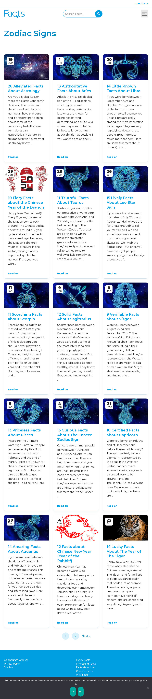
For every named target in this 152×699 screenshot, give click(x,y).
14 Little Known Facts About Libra (123, 88)
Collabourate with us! (16, 659)
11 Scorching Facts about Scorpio (25, 316)
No (80, 691)
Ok (73, 691)
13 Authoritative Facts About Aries (74, 88)
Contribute (141, 3)
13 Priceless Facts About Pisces (24, 432)
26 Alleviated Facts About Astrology (26, 88)
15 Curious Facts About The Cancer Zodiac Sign (74, 435)
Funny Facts (83, 659)
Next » (86, 636)
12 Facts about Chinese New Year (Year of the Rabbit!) (74, 553)
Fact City (14, 14)
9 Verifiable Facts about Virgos (123, 316)
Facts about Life (85, 667)
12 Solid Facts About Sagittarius (74, 316)
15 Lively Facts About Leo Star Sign (121, 203)
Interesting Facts (86, 663)
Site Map (9, 667)
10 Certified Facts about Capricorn (123, 432)
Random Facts (84, 671)
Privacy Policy (12, 663)
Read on (13, 157)
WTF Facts (82, 674)
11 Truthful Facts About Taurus (73, 200)
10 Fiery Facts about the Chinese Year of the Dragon (26, 203)
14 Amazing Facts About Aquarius (24, 549)
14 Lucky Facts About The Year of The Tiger (124, 551)
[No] (148, 687)
